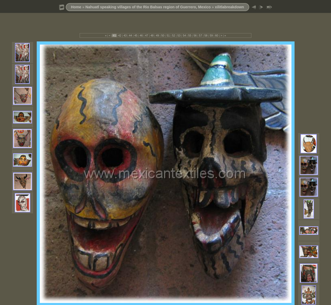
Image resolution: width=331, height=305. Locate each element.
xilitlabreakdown (229, 7)
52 (173, 35)
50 (163, 35)
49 (157, 35)
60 (216, 35)
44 (130, 35)
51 (168, 35)
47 (146, 35)
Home (76, 7)
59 (211, 35)
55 (189, 35)
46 (141, 35)
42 (119, 35)
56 (195, 35)
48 (152, 35)
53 (179, 35)
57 (200, 35)
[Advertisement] (165, 25)
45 (135, 35)
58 (206, 35)
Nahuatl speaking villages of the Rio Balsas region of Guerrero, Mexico (148, 7)
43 (125, 35)
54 (184, 35)
